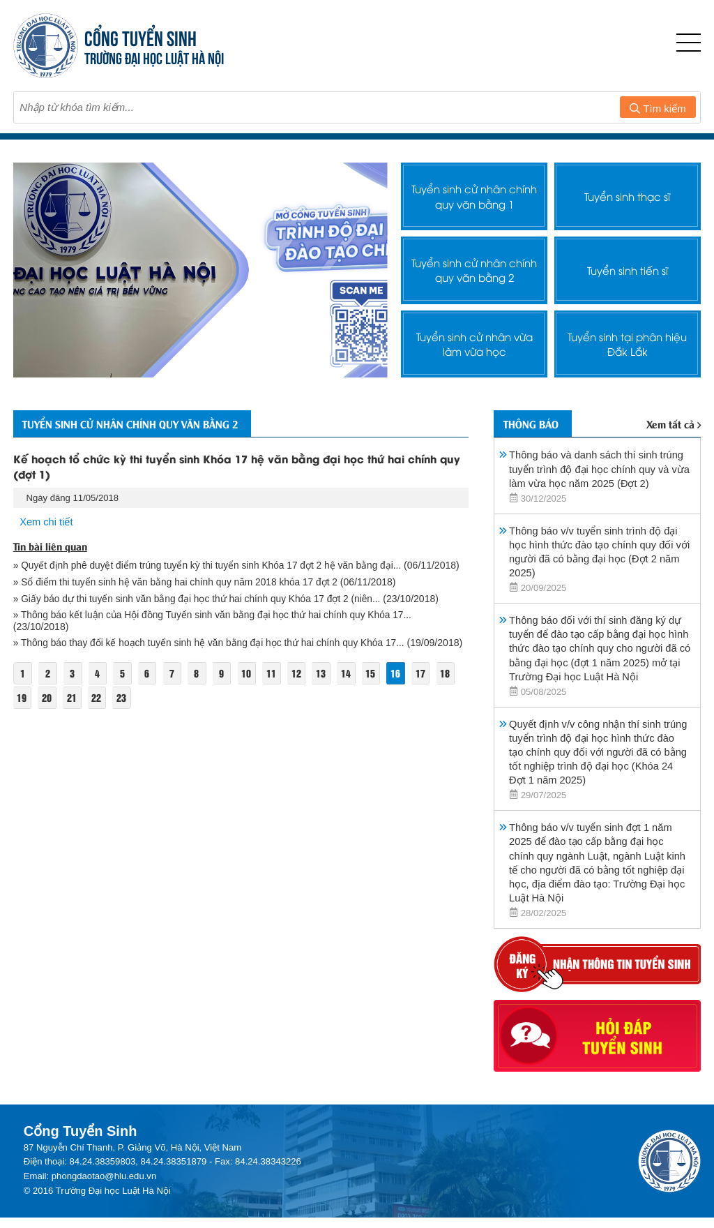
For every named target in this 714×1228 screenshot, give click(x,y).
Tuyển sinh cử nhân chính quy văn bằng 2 (473, 270)
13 (326, 686)
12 (301, 686)
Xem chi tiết (47, 524)
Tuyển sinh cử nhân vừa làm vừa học (474, 344)
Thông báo (535, 425)
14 (352, 686)
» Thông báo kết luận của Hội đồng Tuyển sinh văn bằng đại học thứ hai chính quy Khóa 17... (218, 616)
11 (276, 686)
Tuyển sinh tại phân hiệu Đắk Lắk (627, 344)
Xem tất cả (673, 426)
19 (22, 710)
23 (123, 710)
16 (402, 686)
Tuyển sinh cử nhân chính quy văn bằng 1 (473, 196)
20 (47, 710)
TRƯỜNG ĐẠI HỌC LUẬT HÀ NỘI (155, 57)
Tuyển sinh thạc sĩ (627, 196)
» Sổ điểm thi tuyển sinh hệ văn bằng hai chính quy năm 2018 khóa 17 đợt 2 (179, 584)
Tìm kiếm (657, 108)
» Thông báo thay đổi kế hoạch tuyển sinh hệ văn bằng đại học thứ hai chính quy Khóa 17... (213, 644)
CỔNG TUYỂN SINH (141, 37)
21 (72, 710)
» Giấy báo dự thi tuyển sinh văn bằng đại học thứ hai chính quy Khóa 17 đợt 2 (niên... (201, 600)
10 (250, 686)
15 (377, 686)
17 (428, 686)
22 (98, 710)
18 (453, 686)
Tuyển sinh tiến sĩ (627, 270)
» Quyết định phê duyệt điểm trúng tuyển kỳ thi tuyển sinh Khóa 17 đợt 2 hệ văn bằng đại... (211, 567)
